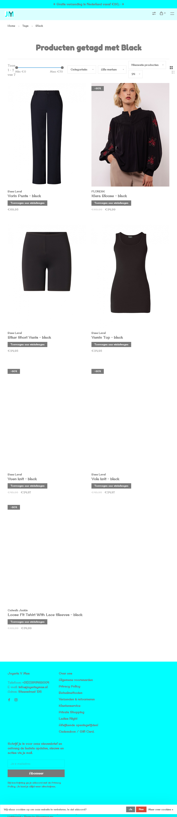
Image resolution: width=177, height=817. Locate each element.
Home (11, 26)
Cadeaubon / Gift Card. (76, 731)
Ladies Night (68, 719)
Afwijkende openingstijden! (78, 725)
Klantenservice (69, 706)
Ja (130, 809)
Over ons (65, 673)
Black (39, 26)
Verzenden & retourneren (77, 699)
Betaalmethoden (70, 693)
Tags (25, 26)
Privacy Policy (69, 686)
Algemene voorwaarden (76, 680)
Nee (141, 809)
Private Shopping (71, 712)
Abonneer (36, 773)
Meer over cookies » (160, 809)
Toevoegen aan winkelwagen (27, 202)
